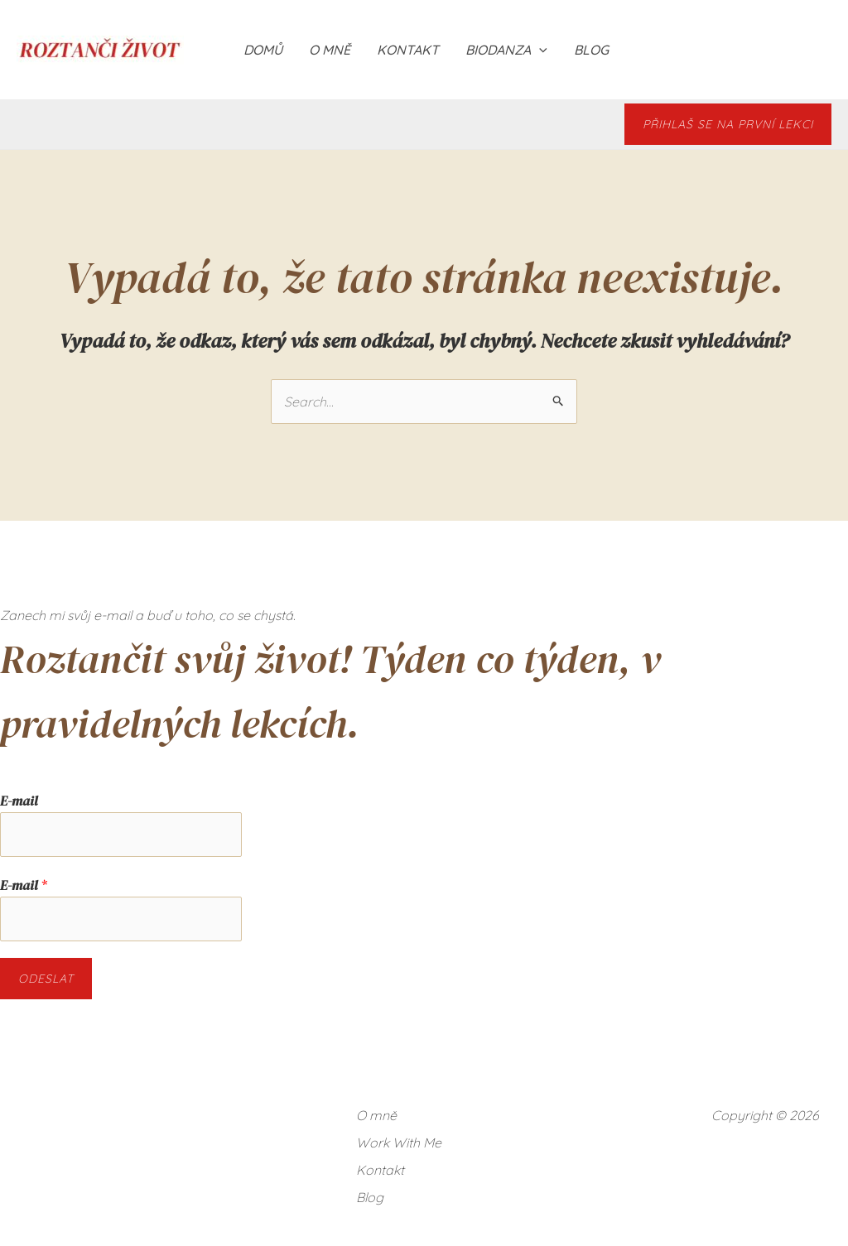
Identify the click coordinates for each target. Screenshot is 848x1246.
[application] (539, 49)
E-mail (18, 800)
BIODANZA (506, 49)
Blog (591, 49)
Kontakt (408, 49)
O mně (329, 49)
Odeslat (46, 978)
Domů (262, 49)
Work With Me (398, 1142)
